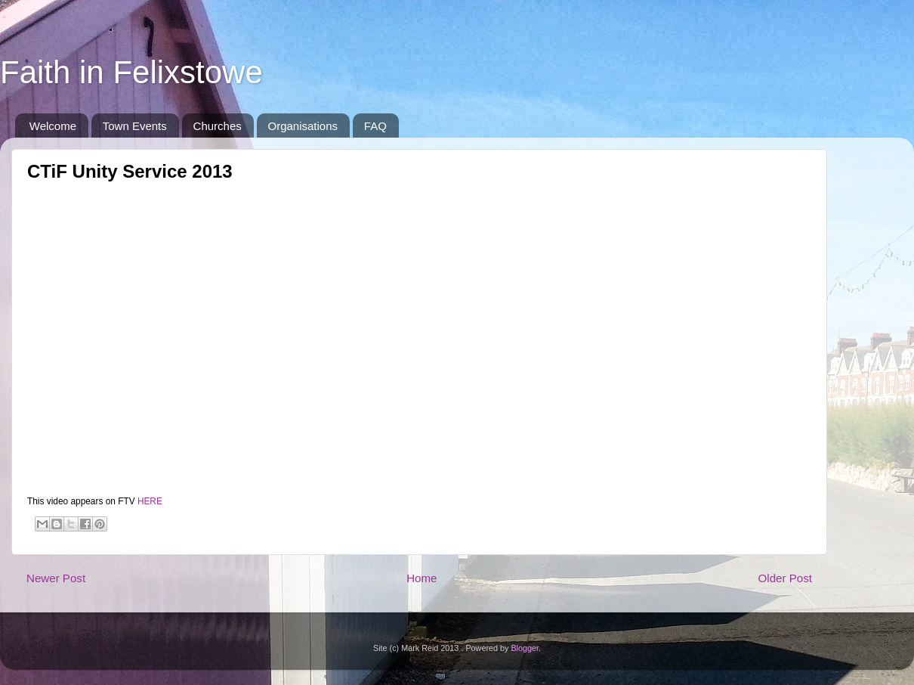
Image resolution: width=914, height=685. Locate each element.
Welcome (52, 125)
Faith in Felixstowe (131, 72)
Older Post (785, 578)
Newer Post (55, 578)
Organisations (303, 125)
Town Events (135, 125)
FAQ (375, 125)
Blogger (525, 647)
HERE (149, 501)
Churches (217, 125)
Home (421, 578)
